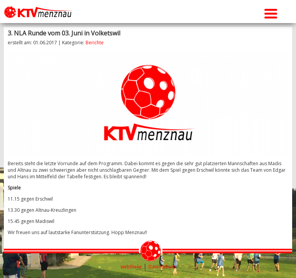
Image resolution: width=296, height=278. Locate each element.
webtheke (131, 266)
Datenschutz (161, 266)
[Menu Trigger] (270, 12)
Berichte (95, 42)
